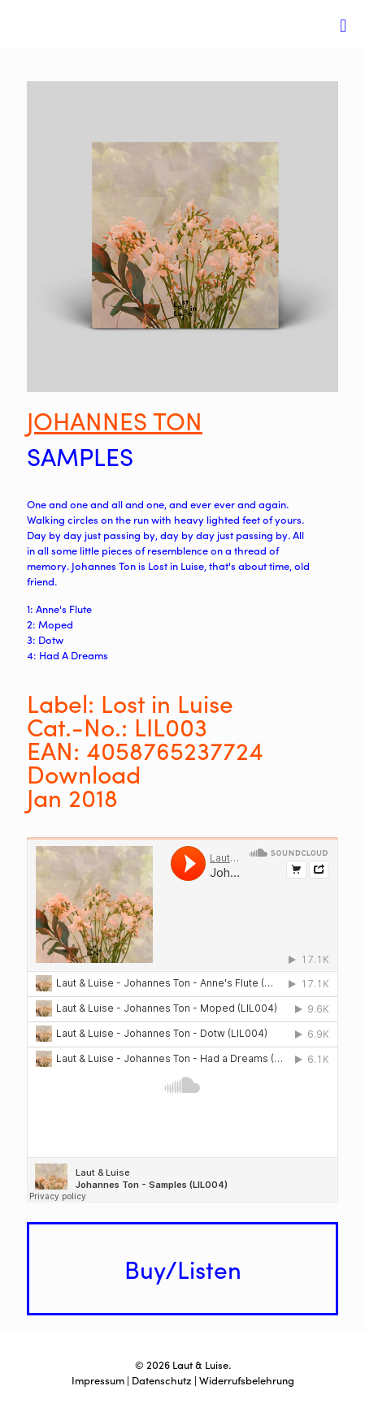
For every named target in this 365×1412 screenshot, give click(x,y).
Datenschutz (162, 1380)
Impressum (98, 1380)
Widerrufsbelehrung (246, 1380)
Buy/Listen (182, 1268)
